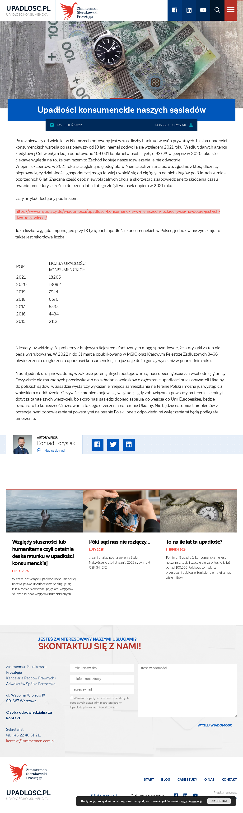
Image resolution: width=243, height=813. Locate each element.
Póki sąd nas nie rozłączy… (119, 542)
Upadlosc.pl (28, 11)
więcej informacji (191, 801)
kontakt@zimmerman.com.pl (30, 741)
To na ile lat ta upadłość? (194, 542)
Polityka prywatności (104, 795)
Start (149, 779)
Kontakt (229, 779)
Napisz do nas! (51, 450)
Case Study (187, 779)
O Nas (209, 779)
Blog (165, 779)
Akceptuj (219, 801)
